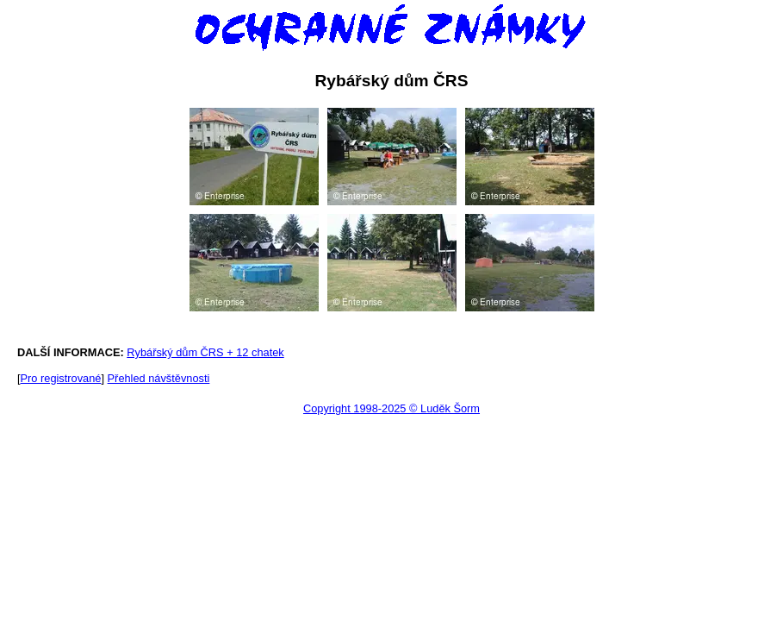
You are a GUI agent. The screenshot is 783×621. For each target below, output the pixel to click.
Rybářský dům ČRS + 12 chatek (205, 352)
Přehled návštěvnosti (159, 378)
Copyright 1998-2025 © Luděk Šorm (391, 408)
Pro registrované (61, 378)
